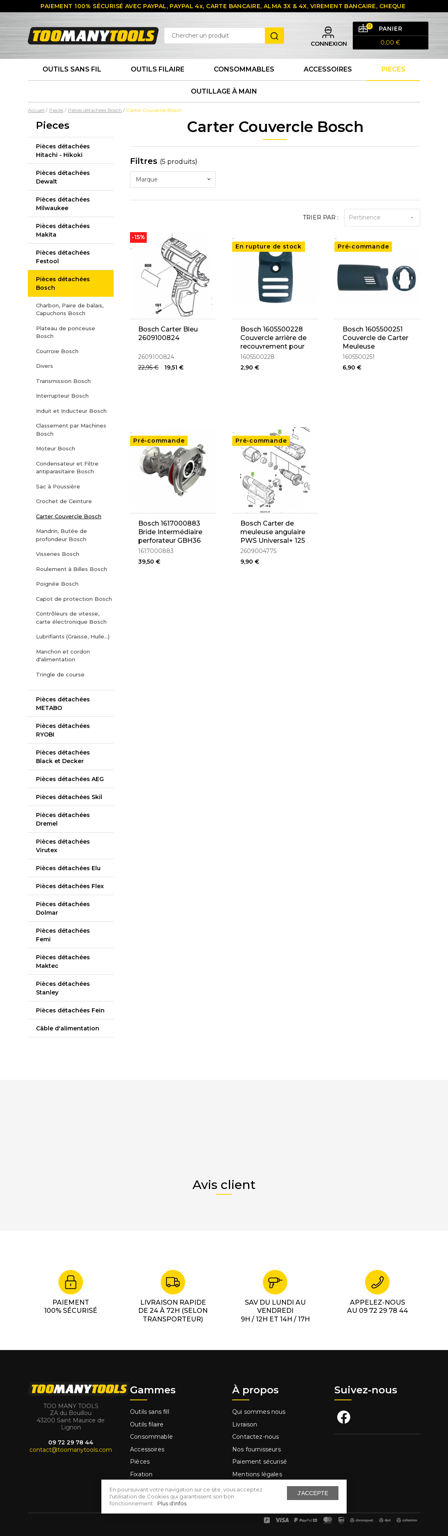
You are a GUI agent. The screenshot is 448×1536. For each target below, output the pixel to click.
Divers (44, 366)
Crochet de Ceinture (64, 501)
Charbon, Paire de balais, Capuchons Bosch (69, 309)
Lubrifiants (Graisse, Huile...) (73, 636)
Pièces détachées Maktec (63, 962)
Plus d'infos (171, 1503)
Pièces (140, 1461)
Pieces (393, 69)
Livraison (245, 1424)
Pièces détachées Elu (68, 868)
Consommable (151, 1436)
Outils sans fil (72, 69)
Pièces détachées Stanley (63, 988)
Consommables (244, 69)
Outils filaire (147, 1424)
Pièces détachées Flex (70, 886)
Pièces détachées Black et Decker (63, 757)
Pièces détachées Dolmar (63, 908)
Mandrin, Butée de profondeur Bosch (61, 535)
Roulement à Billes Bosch (71, 569)
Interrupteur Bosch (62, 395)
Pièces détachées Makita (63, 230)
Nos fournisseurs (256, 1449)
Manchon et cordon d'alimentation (63, 655)
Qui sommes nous (259, 1411)
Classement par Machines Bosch (71, 429)
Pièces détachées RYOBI (63, 730)
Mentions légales (258, 1474)
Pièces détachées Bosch (63, 283)
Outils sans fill (149, 1411)
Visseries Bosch (57, 554)
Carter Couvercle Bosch (68, 516)
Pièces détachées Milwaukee (63, 204)
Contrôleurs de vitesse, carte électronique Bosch (71, 617)
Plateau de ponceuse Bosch (65, 332)
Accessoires (328, 69)
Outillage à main (224, 91)
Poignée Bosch (57, 583)
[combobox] (173, 179)
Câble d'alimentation (67, 1028)
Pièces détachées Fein (70, 1010)
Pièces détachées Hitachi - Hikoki (63, 151)
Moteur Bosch (55, 448)
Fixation (141, 1474)
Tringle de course (60, 674)
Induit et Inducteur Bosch (71, 411)
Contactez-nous (255, 1436)
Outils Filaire (157, 69)
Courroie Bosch (57, 351)
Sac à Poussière (58, 486)
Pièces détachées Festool (63, 257)
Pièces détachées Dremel (63, 819)
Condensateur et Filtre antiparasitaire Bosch (67, 467)
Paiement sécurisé (259, 1461)
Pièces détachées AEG (70, 779)
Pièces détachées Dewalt (63, 177)
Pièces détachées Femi (63, 935)
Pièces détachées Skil (69, 797)
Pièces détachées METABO (63, 704)
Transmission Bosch (63, 381)
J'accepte (312, 1493)
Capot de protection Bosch (74, 599)
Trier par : (320, 217)
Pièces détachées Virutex (63, 846)
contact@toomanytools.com (70, 1449)
